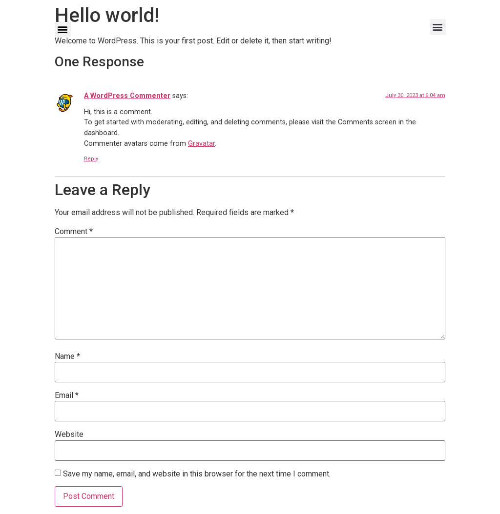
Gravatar (201, 143)
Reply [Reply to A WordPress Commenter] (91, 159)
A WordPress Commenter (127, 96)
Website (69, 434)
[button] (63, 29)
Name (67, 356)
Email (67, 395)
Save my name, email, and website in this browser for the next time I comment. (197, 474)
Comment (74, 232)
